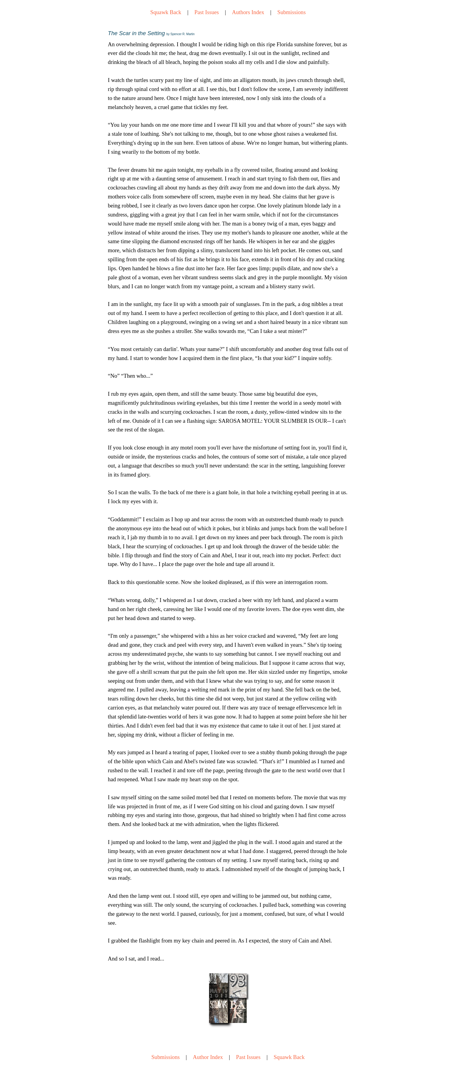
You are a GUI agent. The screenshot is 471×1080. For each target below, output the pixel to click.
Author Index (208, 1057)
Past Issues (206, 12)
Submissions (291, 12)
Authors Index (248, 12)
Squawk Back (165, 12)
